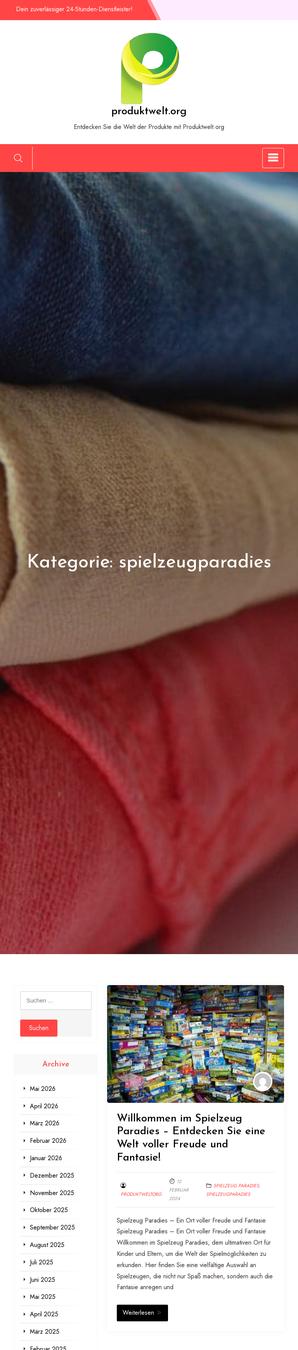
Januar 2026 (46, 1158)
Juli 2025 (41, 1262)
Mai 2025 (42, 1296)
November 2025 (52, 1192)
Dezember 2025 (52, 1175)
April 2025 (44, 1314)
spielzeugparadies (228, 1194)
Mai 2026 (42, 1088)
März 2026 (44, 1123)
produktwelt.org (149, 111)
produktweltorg (141, 1194)
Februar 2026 (48, 1140)
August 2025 (47, 1244)
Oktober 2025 (49, 1210)
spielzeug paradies (236, 1185)
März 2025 (44, 1331)
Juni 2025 (42, 1279)
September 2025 (52, 1227)
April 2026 (44, 1106)
